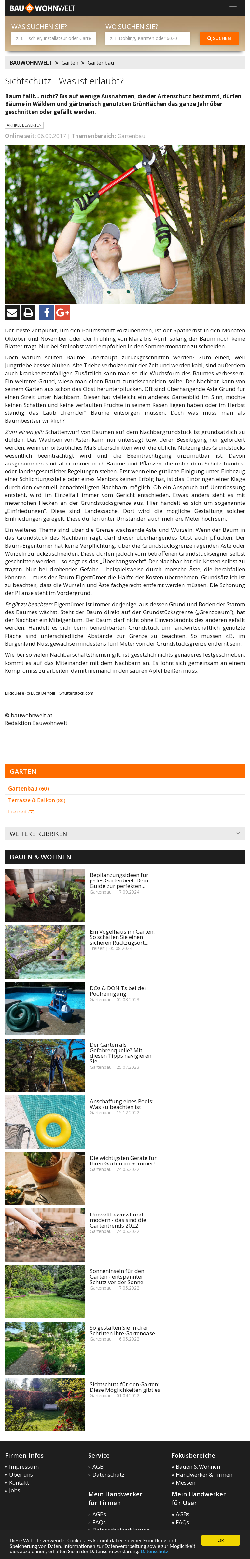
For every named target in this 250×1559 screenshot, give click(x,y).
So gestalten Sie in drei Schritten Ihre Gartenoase (122, 1330)
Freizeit (21, 811)
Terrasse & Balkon (36, 800)
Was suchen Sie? (39, 26)
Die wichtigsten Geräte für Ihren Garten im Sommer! (123, 1160)
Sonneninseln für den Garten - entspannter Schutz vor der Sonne (117, 1276)
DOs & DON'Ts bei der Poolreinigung (118, 990)
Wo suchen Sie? (131, 26)
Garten (70, 62)
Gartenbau (101, 62)
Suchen (219, 38)
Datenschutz (186, 1551)
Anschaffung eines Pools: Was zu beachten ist (121, 1103)
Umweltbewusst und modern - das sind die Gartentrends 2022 (118, 1220)
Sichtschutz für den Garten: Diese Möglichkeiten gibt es (125, 1386)
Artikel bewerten (24, 125)
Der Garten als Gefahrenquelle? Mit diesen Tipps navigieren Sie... (120, 1053)
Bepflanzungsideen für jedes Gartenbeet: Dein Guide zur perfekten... (119, 880)
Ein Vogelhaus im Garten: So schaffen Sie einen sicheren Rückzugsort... (122, 937)
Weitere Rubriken (125, 833)
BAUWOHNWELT (31, 62)
